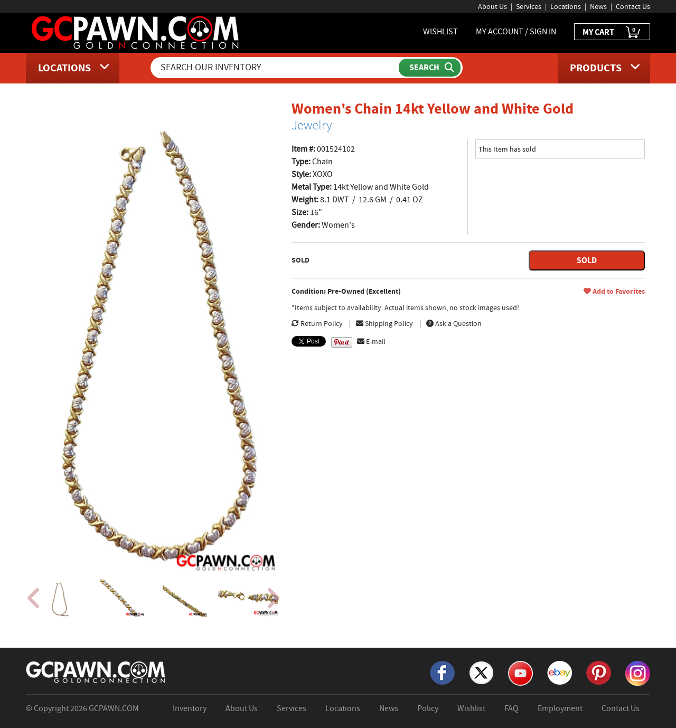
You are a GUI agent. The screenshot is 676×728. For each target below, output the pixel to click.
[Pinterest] (598, 672)
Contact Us (633, 6)
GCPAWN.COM (114, 708)
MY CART (612, 32)
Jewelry (312, 125)
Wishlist (471, 708)
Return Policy (317, 323)
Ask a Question (454, 323)
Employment (560, 708)
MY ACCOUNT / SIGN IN (516, 31)
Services (528, 6)
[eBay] (559, 672)
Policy (427, 708)
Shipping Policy (384, 323)
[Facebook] (442, 672)
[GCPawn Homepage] (136, 31)
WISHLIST (440, 31)
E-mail (371, 341)
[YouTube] (520, 672)
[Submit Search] (430, 68)
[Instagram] (637, 672)
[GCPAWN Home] (96, 671)
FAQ (511, 708)
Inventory (189, 708)
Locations (565, 6)
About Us (492, 6)
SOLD (587, 260)
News (598, 6)
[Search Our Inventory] (276, 67)
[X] (481, 672)
